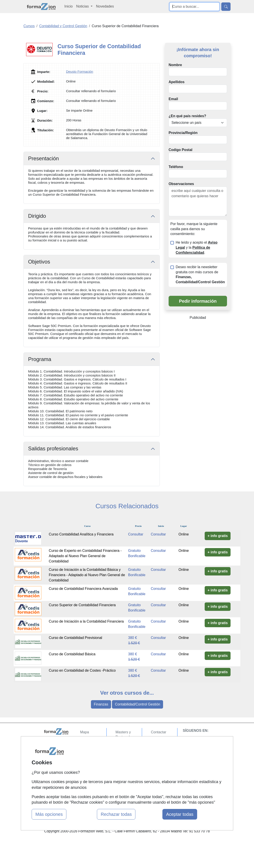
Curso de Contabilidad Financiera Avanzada (83, 589)
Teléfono (176, 167)
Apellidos (177, 82)
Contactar (158, 732)
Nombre (175, 65)
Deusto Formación (79, 71)
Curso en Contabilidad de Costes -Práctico (82, 670)
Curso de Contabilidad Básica (72, 654)
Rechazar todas (116, 814)
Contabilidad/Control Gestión (137, 704)
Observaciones (181, 184)
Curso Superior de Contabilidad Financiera (82, 605)
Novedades (105, 6)
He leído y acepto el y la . (196, 247)
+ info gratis (218, 536)
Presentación (43, 158)
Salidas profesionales (53, 448)
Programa (39, 359)
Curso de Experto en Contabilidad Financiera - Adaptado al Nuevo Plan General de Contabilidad (85, 556)
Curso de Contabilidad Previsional (75, 638)
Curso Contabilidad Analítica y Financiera (81, 534)
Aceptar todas (179, 814)
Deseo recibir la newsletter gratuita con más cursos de (200, 274)
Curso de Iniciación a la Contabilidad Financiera (86, 621)
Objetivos (39, 262)
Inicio (68, 6)
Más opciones (49, 814)
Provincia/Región (183, 133)
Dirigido (37, 216)
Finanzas (101, 704)
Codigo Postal (180, 150)
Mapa (84, 732)
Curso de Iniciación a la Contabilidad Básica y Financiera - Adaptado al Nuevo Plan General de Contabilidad (87, 575)
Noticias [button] (83, 6)
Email (173, 99)
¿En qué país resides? (187, 116)
